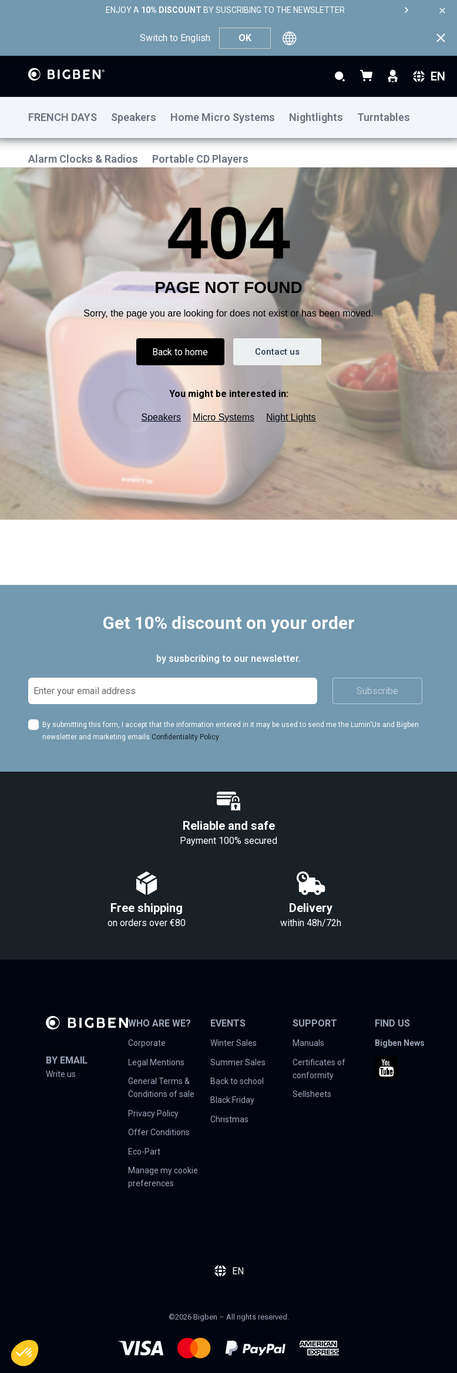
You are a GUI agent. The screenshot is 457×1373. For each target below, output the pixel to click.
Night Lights (291, 414)
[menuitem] (69, 118)
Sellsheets (312, 1094)
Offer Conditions (159, 1132)
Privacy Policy (153, 1113)
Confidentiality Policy (185, 737)
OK (244, 37)
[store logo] (66, 74)
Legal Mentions (156, 1062)
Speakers (162, 414)
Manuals (308, 1043)
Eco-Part (144, 1151)
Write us (61, 1074)
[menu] (228, 117)
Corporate (147, 1043)
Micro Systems (223, 414)
